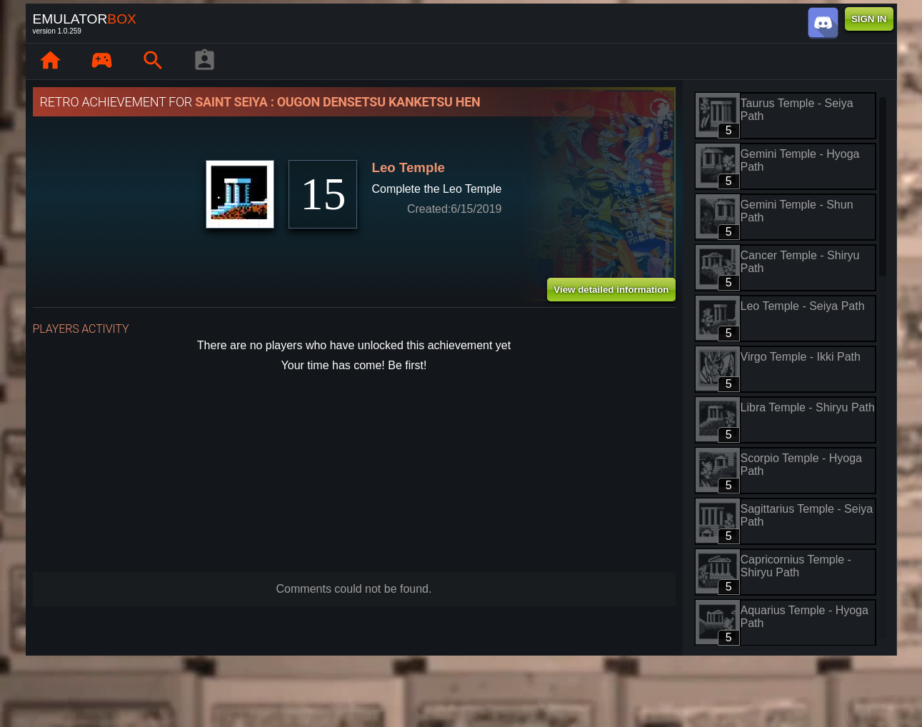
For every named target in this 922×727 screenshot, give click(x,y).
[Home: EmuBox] (51, 61)
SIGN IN (869, 19)
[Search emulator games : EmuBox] (154, 61)
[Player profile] (205, 61)
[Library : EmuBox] (102, 61)
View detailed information (610, 289)
